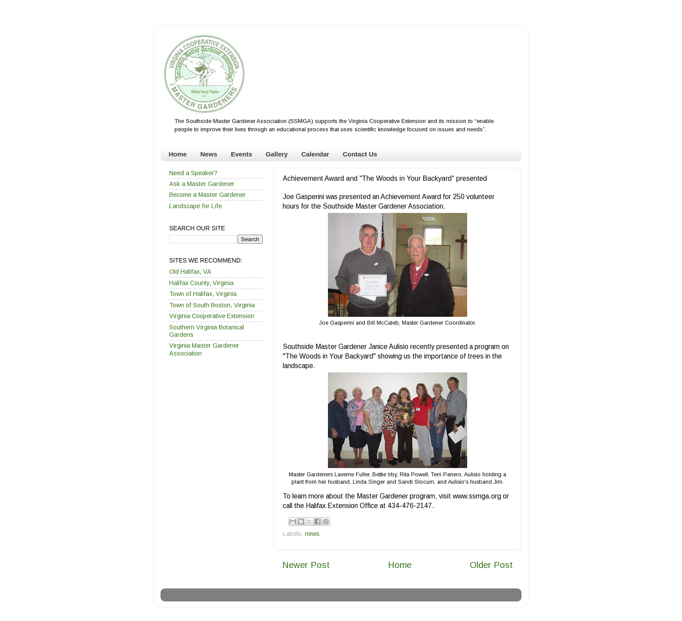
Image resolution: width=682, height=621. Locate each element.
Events (241, 154)
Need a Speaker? (193, 172)
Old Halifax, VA (190, 271)
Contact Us (360, 154)
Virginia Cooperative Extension (211, 315)
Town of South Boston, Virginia (212, 305)
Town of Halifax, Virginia (203, 293)
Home (178, 154)
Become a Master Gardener (207, 194)
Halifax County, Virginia (201, 282)
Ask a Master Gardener (201, 183)
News (208, 154)
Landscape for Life (195, 206)
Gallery (277, 154)
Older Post (491, 565)
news (312, 533)
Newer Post (306, 565)
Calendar (315, 154)
